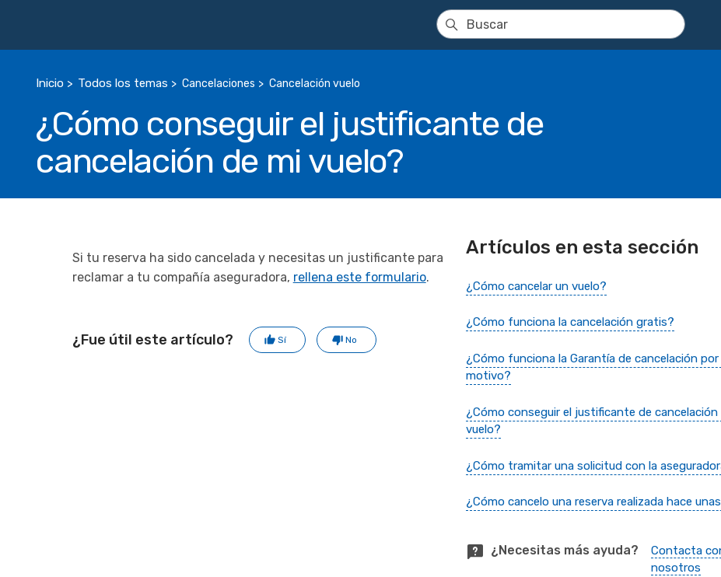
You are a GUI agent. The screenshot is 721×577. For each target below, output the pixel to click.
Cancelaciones (218, 83)
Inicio (50, 83)
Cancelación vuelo (314, 83)
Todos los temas (123, 83)
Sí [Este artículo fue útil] (282, 339)
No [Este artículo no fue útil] (351, 339)
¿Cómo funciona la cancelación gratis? (570, 322)
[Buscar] (560, 24)
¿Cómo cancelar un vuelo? (536, 286)
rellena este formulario (359, 277)
